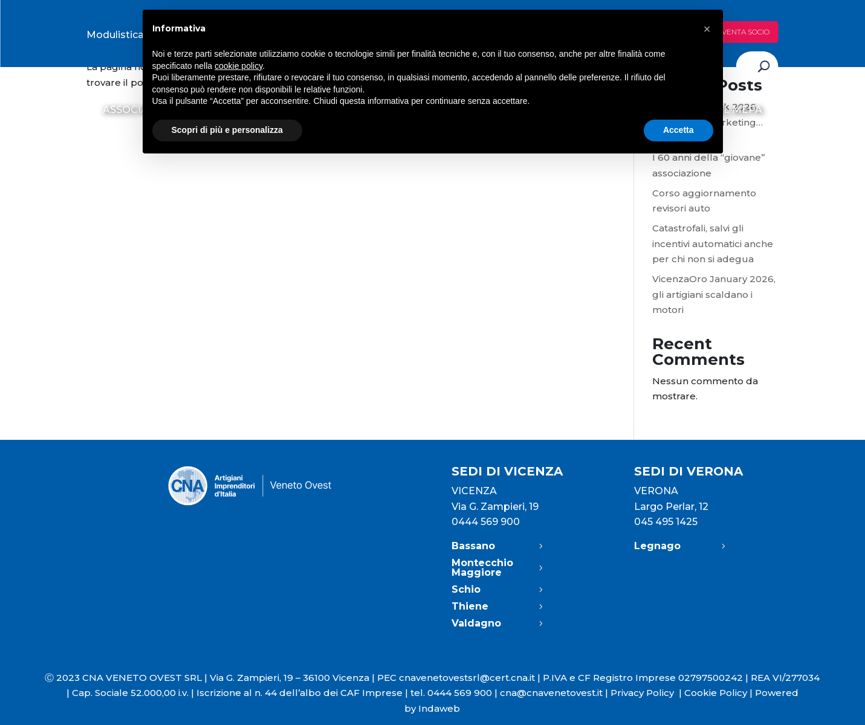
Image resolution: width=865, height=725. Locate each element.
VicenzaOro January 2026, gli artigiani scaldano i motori (714, 294)
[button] (707, 29)
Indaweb (439, 708)
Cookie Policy (715, 692)
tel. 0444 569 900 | (455, 692)
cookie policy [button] (238, 66)
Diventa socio (741, 31)
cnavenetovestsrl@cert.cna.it (467, 677)
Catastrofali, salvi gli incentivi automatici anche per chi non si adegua (712, 243)
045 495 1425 (666, 521)
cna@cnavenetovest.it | (555, 692)
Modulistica (115, 34)
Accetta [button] (678, 130)
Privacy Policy (647, 692)
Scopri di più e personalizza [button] (227, 130)
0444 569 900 (486, 521)
